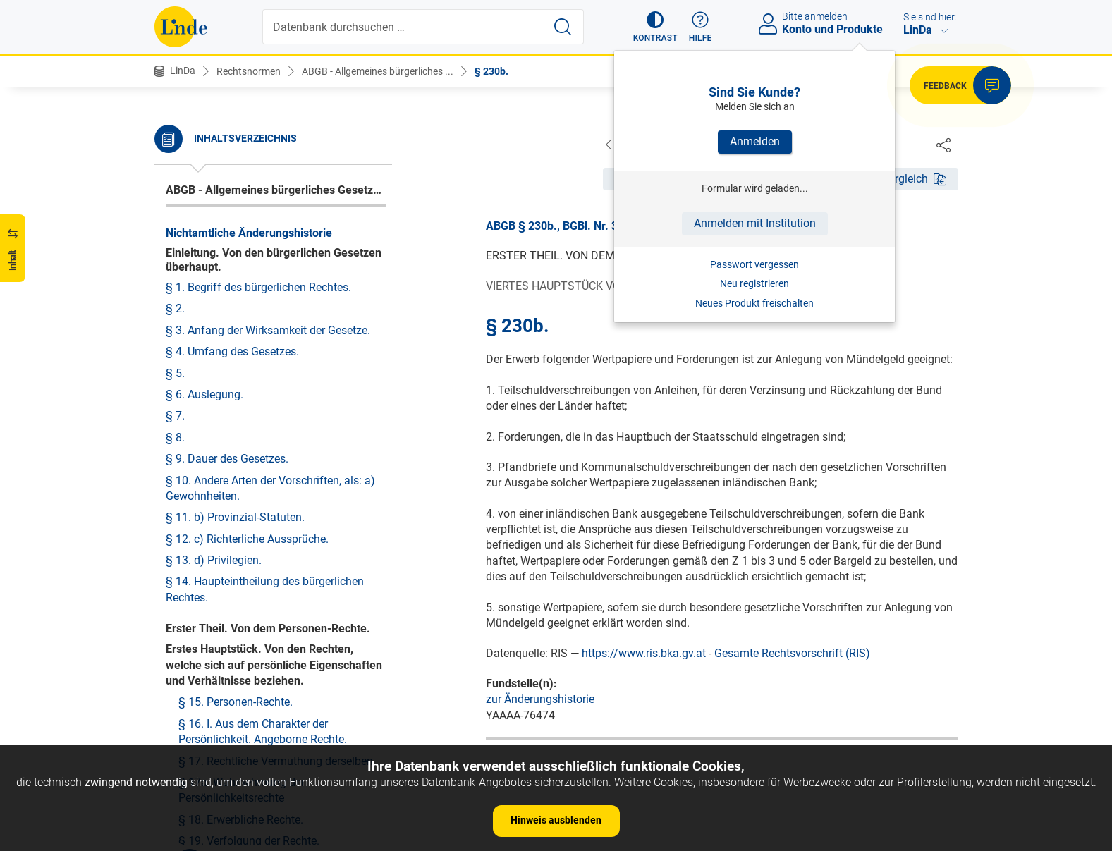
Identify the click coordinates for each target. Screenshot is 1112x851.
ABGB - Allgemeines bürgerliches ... (377, 71)
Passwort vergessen (754, 264)
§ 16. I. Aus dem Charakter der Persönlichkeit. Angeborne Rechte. (262, 731)
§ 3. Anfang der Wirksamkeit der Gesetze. (268, 330)
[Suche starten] (562, 27)
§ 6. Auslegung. (204, 394)
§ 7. (175, 415)
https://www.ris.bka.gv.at (644, 654)
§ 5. (175, 373)
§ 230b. (491, 71)
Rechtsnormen (248, 71)
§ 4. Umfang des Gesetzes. (232, 351)
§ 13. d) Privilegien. (214, 560)
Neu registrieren (754, 283)
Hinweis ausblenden (556, 820)
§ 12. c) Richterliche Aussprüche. (247, 539)
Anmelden (755, 141)
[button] (655, 26)
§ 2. (175, 308)
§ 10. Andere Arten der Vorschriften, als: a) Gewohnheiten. (270, 488)
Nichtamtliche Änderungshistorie (249, 233)
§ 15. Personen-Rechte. (235, 702)
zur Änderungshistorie (540, 699)
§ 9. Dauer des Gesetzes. (227, 458)
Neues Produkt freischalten (754, 303)
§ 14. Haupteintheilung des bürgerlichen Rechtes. (265, 589)
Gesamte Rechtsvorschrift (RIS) (792, 654)
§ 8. (175, 437)
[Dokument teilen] (943, 144)
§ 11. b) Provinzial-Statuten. (235, 517)
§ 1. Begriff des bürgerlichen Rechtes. (258, 287)
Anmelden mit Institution (755, 223)
